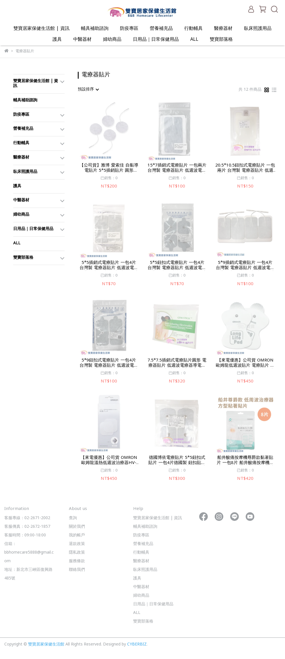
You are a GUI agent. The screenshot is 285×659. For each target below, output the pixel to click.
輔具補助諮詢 (94, 29)
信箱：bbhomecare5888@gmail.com (29, 553)
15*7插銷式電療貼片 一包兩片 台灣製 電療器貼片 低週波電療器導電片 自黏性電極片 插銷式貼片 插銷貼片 (177, 168)
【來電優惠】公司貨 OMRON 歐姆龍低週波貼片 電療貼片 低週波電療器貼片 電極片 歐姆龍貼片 (245, 363)
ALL (194, 39)
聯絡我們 (77, 569)
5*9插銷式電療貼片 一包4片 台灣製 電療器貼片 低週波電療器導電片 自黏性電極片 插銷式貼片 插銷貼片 (245, 265)
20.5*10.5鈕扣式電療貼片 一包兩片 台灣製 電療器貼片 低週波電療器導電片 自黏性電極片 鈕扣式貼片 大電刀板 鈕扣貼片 (245, 168)
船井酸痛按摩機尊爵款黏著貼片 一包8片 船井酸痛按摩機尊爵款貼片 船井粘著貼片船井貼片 (245, 460)
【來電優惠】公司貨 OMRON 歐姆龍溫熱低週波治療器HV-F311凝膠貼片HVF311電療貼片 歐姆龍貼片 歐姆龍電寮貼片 (109, 460)
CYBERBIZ (137, 644)
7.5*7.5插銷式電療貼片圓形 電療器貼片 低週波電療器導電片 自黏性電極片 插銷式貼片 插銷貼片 (177, 363)
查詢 (73, 518)
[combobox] (88, 89)
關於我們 (77, 526)
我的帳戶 (77, 535)
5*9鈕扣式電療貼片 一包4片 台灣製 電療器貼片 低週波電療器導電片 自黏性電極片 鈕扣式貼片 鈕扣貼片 (109, 363)
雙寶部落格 (221, 39)
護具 (57, 39)
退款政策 (77, 544)
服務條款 (77, 561)
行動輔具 (193, 29)
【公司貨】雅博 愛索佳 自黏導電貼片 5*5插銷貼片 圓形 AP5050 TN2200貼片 (109, 168)
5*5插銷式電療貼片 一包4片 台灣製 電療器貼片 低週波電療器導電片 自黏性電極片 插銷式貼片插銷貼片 (109, 265)
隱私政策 (77, 552)
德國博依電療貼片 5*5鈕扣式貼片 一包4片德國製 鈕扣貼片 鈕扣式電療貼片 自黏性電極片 (177, 460)
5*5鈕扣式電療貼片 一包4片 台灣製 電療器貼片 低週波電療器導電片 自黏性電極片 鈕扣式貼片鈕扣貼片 (177, 265)
